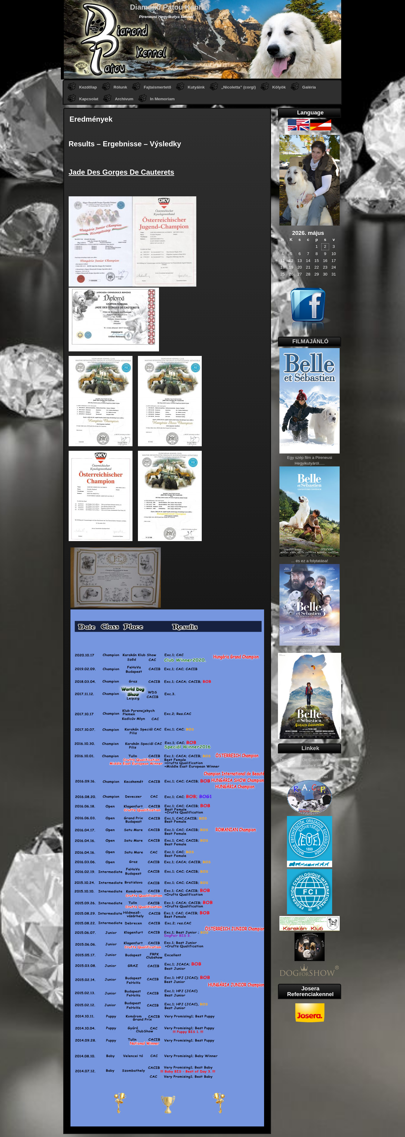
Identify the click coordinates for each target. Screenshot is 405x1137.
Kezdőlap (88, 87)
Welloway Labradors (309, 771)
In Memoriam (162, 99)
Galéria (309, 87)
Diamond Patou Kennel (169, 7)
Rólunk (120, 87)
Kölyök (278, 87)
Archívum (124, 99)
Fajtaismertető (157, 87)
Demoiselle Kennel (309, 765)
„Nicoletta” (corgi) (238, 87)
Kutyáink (196, 87)
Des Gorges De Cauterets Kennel (310, 760)
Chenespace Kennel (309, 776)
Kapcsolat (88, 99)
